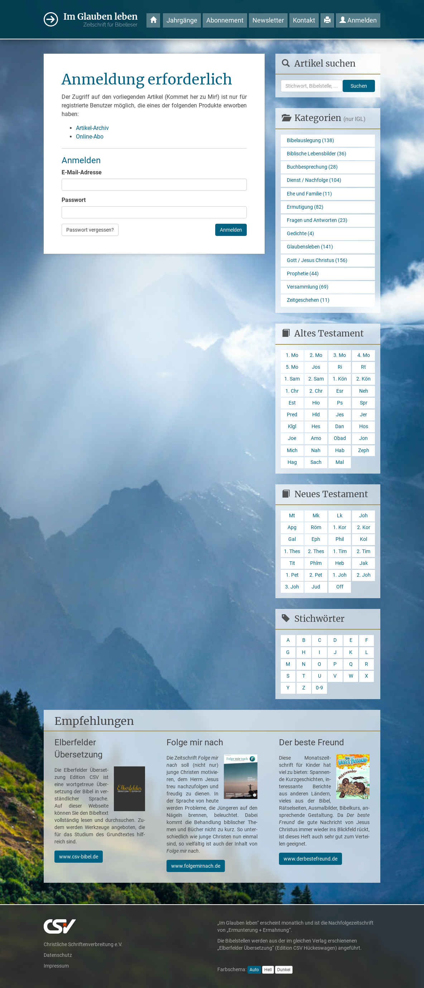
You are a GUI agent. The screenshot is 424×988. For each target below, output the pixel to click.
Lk (339, 516)
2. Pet (315, 575)
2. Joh (364, 575)
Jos (316, 367)
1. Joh (340, 575)
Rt (363, 367)
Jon (363, 438)
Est (292, 403)
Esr (339, 391)
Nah (316, 450)
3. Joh (292, 587)
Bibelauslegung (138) (310, 140)
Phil (340, 539)
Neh (363, 391)
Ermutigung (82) (305, 207)
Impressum (56, 966)
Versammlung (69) (307, 287)
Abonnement (225, 20)
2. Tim (363, 551)
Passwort (74, 200)
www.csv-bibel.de (78, 856)
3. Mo (339, 355)
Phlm (316, 563)
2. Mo (316, 355)
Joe (292, 438)
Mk (316, 516)
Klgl (292, 426)
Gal (292, 539)
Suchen (359, 86)
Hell (268, 969)
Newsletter (268, 20)
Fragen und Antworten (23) (317, 220)
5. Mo (292, 367)
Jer (363, 415)
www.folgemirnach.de (195, 866)
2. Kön (363, 379)
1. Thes (292, 551)
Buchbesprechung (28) (312, 167)
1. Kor (339, 527)
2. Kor (363, 527)
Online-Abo (89, 136)
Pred (292, 415)
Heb (339, 563)
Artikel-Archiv (92, 128)
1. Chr (292, 391)
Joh (363, 516)
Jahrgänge (182, 20)
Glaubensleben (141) (310, 247)
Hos (363, 426)
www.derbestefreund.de (310, 859)
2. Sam (316, 379)
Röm (316, 527)
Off (339, 587)
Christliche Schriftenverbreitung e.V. (83, 944)
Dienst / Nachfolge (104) (314, 180)
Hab (339, 450)
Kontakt (304, 20)
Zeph (363, 450)
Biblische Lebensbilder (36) (316, 154)
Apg (292, 527)
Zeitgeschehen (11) (308, 300)
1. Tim (340, 551)
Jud (316, 587)
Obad (340, 438)
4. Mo (363, 355)
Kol (363, 539)
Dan (339, 426)
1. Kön (340, 379)
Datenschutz (58, 955)
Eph (316, 539)
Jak (364, 563)
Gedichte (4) (300, 234)
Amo (316, 438)
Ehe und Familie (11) (309, 194)
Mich (292, 450)
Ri (340, 367)
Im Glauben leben (100, 20)
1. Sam (292, 379)
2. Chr (316, 391)
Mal (340, 462)
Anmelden (358, 20)
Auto (254, 969)
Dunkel (283, 969)
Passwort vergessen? (90, 230)
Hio (316, 403)
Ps (340, 403)
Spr (363, 403)
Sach (316, 462)
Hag (292, 462)
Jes (340, 415)
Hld (316, 415)
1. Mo (292, 355)
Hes (316, 426)
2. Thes (316, 551)
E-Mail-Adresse (82, 172)
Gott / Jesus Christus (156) (317, 260)
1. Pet (292, 575)
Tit (292, 563)
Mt (292, 516)
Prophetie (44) (303, 274)
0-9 (319, 688)
